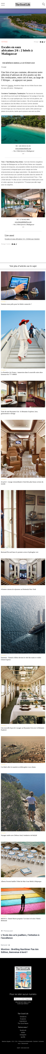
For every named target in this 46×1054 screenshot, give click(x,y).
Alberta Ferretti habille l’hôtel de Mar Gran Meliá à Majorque (21, 881)
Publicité (35, 1041)
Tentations (23, 1017)
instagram (23, 1035)
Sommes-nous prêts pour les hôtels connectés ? (16, 304)
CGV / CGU (15, 1041)
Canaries (10, 85)
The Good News (23, 1023)
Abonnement (24, 1043)
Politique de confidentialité (25, 1041)
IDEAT (18, 1048)
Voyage (4, 42)
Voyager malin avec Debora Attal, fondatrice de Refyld (19, 835)
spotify (23, 1037)
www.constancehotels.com (23, 148)
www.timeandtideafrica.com (23, 222)
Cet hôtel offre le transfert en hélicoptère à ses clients (18, 767)
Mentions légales (6, 1041)
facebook (23, 1030)
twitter (23, 1032)
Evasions (23, 1019)
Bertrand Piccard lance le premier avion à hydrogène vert (19, 552)
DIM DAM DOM (25, 1048)
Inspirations (23, 1021)
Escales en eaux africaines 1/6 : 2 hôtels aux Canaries (22, 239)
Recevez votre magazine (23, 999)
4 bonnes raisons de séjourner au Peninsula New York (18, 589)
